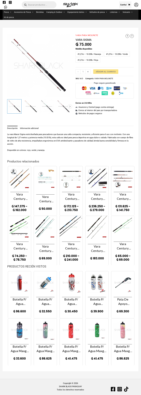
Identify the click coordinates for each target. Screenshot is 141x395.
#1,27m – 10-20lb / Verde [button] (117, 54)
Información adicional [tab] (29, 128)
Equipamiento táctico (77, 12)
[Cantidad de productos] (82, 71)
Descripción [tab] (12, 128)
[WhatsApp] (5, 7)
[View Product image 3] (47, 106)
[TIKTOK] (126, 389)
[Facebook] (4, 2)
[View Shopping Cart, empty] (125, 4)
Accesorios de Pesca (24, 12)
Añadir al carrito (106, 72)
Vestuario (128, 12)
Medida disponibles (84, 49)
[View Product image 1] (14, 106)
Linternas (115, 12)
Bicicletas (40, 12)
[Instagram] (10, 2)
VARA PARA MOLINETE (87, 35)
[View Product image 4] (63, 106)
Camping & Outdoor (55, 12)
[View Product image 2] (31, 106)
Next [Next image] (70, 106)
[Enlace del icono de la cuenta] (136, 5)
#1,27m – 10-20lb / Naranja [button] (89, 54)
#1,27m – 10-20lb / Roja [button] (88, 60)
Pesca (7, 12)
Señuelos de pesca (98, 12)
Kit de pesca (9, 17)
